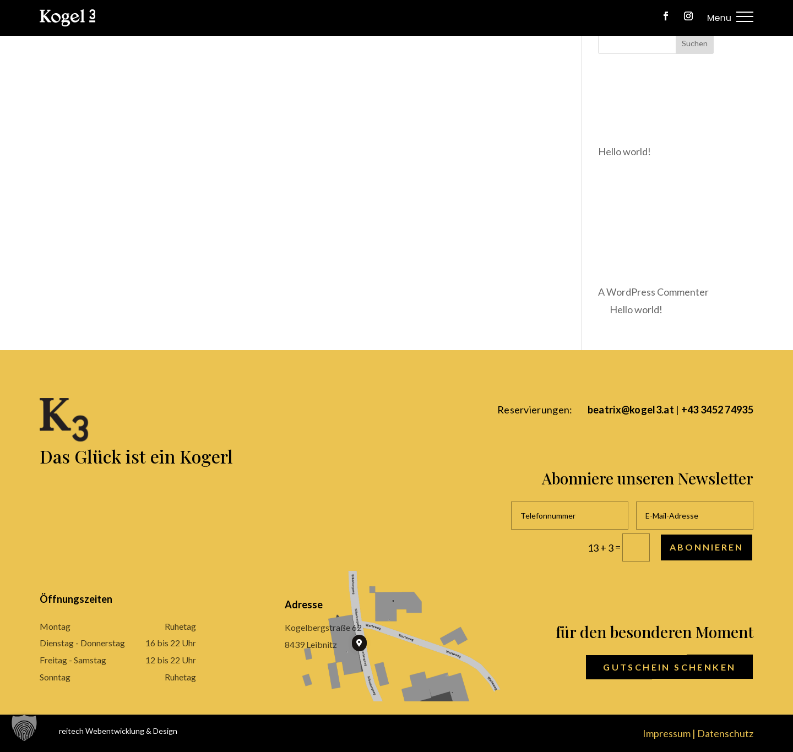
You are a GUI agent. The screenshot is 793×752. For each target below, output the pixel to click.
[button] (24, 728)
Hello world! (636, 309)
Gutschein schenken (669, 667)
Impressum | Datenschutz (698, 733)
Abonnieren (706, 547)
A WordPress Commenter (653, 292)
